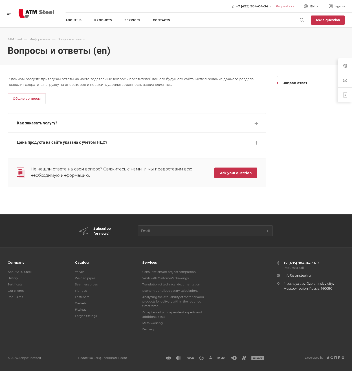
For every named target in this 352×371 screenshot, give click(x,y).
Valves (79, 272)
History (13, 278)
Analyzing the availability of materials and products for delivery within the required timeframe (173, 301)
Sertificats (15, 284)
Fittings (80, 309)
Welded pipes (85, 278)
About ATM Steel (20, 272)
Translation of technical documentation (171, 284)
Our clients (16, 290)
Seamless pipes (86, 284)
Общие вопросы (27, 99)
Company (16, 262)
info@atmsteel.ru (297, 276)
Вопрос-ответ (294, 83)
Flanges (81, 290)
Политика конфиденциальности (102, 358)
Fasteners (82, 297)
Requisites (15, 297)
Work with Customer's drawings (165, 278)
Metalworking (152, 323)
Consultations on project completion (169, 272)
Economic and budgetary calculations (170, 290)
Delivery (148, 329)
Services (149, 262)
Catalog (82, 262)
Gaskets (80, 303)
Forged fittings (86, 316)
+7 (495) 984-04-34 (252, 6)
